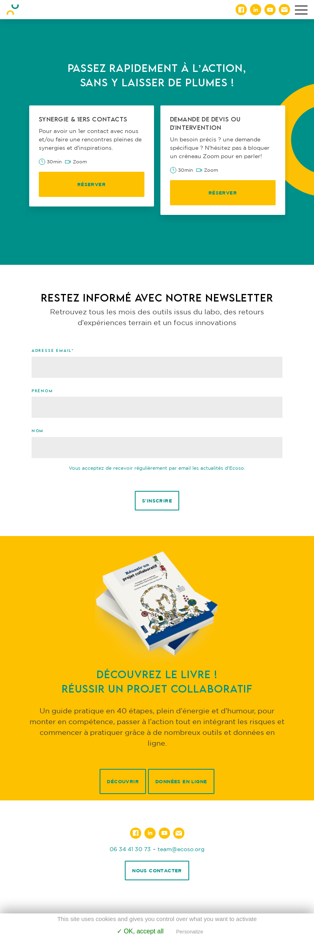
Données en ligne (181, 781)
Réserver (91, 184)
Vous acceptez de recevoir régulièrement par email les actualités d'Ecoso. (157, 467)
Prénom (42, 390)
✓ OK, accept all (140, 931)
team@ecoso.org (181, 849)
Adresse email (53, 350)
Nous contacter (157, 870)
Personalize (189, 932)
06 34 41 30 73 (130, 849)
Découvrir (123, 781)
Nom (38, 430)
